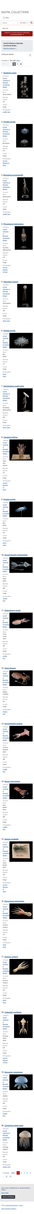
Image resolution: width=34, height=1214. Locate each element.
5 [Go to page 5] (30, 1173)
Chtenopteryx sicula (12, 610)
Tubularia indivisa (10, 437)
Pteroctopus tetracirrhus (14, 901)
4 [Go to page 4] (27, 1173)
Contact (3, 1189)
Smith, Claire (6, 321)
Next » (18, 60)
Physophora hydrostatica (13, 224)
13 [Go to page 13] (10, 1176)
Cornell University (10, 3)
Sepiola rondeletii (11, 839)
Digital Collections (15, 11)
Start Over (5, 28)
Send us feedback (8, 1197)
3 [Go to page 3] (24, 1173)
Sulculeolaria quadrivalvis (13, 386)
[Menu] (5, 18)
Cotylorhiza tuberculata (13, 1125)
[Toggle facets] (30, 55)
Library (6, 8)
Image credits (4, 1193)
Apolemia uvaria (9, 73)
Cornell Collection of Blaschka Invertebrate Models (6, 83)
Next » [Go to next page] (13, 1173)
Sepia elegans (10, 668)
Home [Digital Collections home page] (2, 1188)
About (7, 1188)
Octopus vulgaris (11, 957)
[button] (17, 33)
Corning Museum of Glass (6, 163)
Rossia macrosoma (12, 781)
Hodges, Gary (7, 1167)
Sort (4, 64)
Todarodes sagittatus (12, 1012)
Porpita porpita (9, 122)
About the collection (9, 48)
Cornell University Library (11, 1205)
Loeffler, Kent (6, 112)
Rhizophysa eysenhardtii (13, 175)
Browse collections (25, 1188)
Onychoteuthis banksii (13, 724)
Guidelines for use (14, 1188)
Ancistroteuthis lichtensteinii (16, 555)
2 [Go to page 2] (21, 1173)
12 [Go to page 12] (6, 1176)
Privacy (21, 1205)
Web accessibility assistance (8, 1208)
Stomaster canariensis (13, 1072)
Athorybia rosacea (10, 282)
